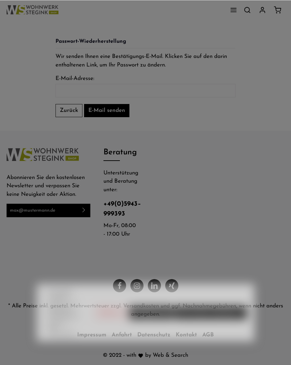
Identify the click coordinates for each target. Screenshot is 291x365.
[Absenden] (83, 210)
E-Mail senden (106, 110)
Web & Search (170, 355)
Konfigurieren (151, 324)
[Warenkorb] (277, 9)
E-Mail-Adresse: (75, 78)
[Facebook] (119, 285)
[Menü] (233, 9)
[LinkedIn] (154, 285)
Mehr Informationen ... (63, 342)
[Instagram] (137, 285)
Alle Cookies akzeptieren (210, 324)
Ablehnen (111, 324)
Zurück (69, 110)
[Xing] (171, 285)
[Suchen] (247, 9)
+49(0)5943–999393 (121, 209)
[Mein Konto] (262, 9)
